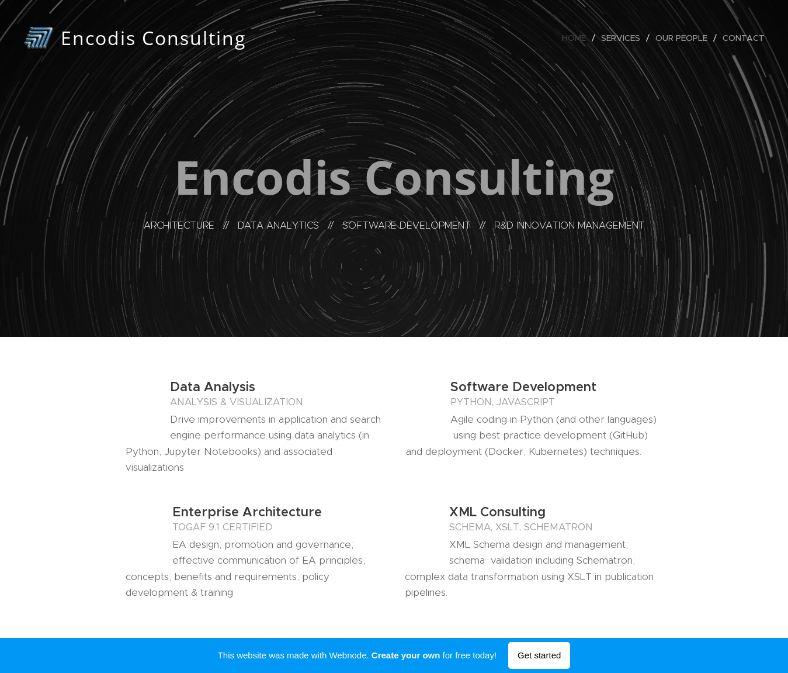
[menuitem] (577, 38)
